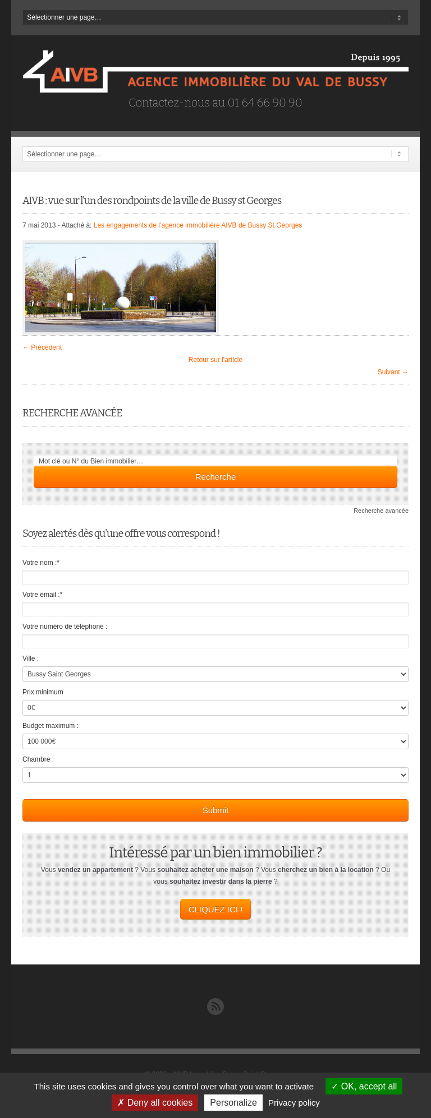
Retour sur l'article (215, 360)
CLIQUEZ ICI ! (216, 909)
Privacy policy (294, 1102)
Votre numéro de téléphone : (64, 626)
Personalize (233, 1102)
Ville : (30, 658)
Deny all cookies (154, 1102)
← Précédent (42, 347)
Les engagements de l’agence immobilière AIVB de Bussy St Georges (198, 225)
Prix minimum (42, 692)
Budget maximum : (50, 726)
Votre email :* (42, 595)
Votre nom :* (40, 563)
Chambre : (38, 759)
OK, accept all (364, 1086)
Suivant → (393, 372)
